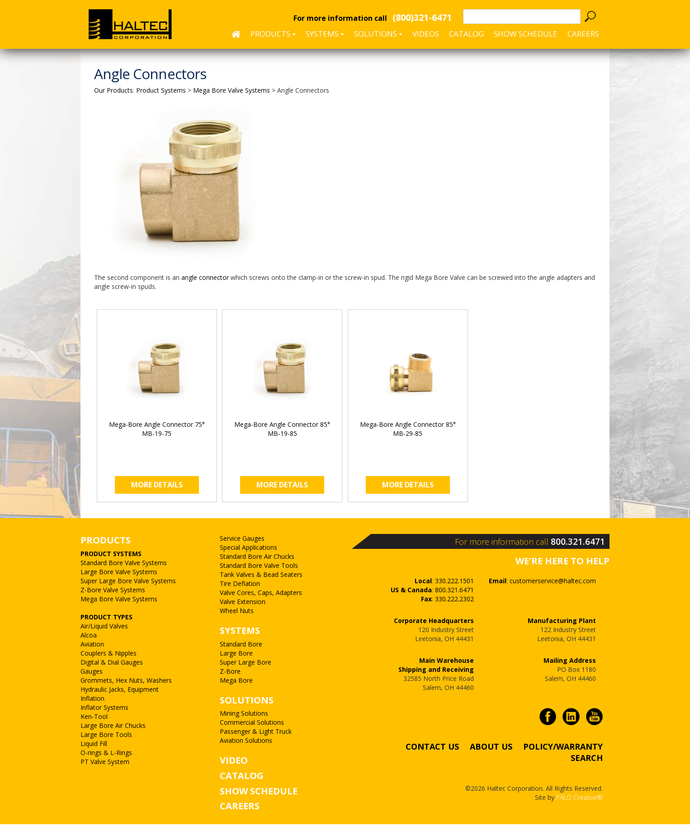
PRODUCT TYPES (106, 623)
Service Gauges (242, 545)
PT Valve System (104, 768)
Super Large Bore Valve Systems (128, 587)
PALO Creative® (579, 803)
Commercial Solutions (252, 729)
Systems (325, 33)
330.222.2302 (454, 605)
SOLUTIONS (247, 707)
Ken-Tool (94, 723)
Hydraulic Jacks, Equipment (119, 696)
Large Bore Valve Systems (118, 578)
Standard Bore (241, 651)
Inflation (92, 705)
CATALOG (242, 783)
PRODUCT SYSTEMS (111, 560)
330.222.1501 (454, 587)
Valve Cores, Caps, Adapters (261, 599)
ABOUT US (491, 752)
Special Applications (248, 554)
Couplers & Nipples (108, 660)
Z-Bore (230, 678)
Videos (425, 33)
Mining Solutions (244, 720)
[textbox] (522, 16)
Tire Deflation (240, 590)
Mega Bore (236, 687)
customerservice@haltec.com (553, 587)
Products (273, 33)
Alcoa (88, 641)
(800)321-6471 (422, 17)
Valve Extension (242, 608)
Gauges (91, 678)
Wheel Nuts (237, 618)
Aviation (92, 651)
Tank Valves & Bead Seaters (261, 581)
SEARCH (587, 764)
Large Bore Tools (106, 741)
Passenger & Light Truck (256, 738)
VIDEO (234, 767)
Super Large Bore (245, 669)
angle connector (205, 277)
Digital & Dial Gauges (111, 669)
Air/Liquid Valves (104, 632)
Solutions (378, 33)
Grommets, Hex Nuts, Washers (126, 687)
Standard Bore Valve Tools (259, 572)
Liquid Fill (93, 750)
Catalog (466, 33)
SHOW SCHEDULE (526, 33)
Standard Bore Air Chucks (257, 563)
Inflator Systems (104, 714)
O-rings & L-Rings (106, 759)
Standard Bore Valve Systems (123, 569)
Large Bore (236, 660)
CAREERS (583, 33)
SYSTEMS (240, 638)
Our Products (113, 90)
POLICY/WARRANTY (563, 752)
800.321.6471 (580, 548)
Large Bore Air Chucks (113, 732)
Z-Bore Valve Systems (112, 596)
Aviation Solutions (246, 747)
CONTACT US (432, 752)
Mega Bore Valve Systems (118, 605)
